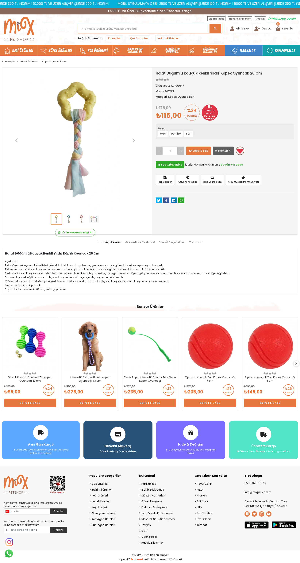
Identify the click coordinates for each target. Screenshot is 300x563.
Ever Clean (204, 518)
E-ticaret (136, 558)
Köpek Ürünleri (101, 500)
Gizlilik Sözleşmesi (152, 489)
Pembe (176, 134)
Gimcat (202, 524)
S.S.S (144, 530)
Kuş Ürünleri (99, 506)
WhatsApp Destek (282, 19)
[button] (284, 28)
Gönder (58, 510)
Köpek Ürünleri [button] (60, 50)
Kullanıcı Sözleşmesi (154, 506)
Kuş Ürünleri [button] (98, 50)
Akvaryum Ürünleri (104, 512)
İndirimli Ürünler (168, 38)
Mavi (163, 134)
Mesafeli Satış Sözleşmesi (158, 518)
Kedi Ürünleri (100, 494)
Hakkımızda (148, 483)
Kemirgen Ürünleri (103, 518)
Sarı (188, 134)
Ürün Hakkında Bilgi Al (75, 232)
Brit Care (202, 500)
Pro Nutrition (205, 512)
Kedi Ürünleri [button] (22, 50)
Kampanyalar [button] (285, 50)
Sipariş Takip (216, 18)
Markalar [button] (248, 50)
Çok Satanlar (139, 38)
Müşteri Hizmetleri (153, 494)
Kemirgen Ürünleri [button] (172, 50)
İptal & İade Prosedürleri (157, 512)
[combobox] (8, 511)
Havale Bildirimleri (240, 18)
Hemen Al (223, 151)
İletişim (260, 18)
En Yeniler (114, 38)
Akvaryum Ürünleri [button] (135, 50)
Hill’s (199, 506)
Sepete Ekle (198, 151)
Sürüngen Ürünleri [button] (209, 50)
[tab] (109, 242)
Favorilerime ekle (240, 151)
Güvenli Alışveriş (151, 500)
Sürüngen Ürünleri (103, 524)
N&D (200, 489)
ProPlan (202, 494)
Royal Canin (205, 483)
